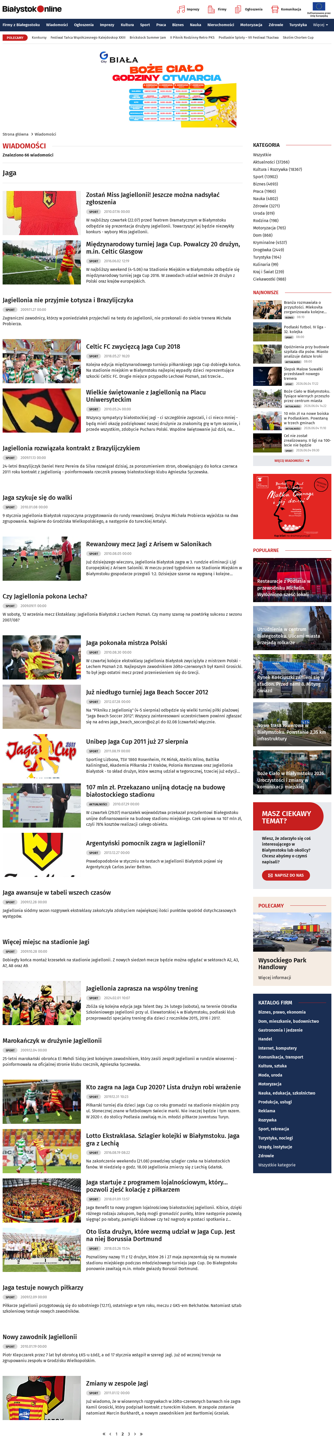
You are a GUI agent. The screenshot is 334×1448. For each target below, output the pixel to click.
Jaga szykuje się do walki (37, 497)
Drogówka (262, 249)
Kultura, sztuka (272, 1065)
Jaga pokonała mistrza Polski (126, 643)
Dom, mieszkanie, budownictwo (288, 1021)
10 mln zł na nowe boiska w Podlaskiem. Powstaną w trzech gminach (306, 418)
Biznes (178, 24)
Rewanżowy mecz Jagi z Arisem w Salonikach (149, 544)
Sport (145, 24)
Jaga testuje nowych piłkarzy (43, 1287)
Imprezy (188, 9)
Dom (257, 235)
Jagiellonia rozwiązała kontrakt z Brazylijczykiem (71, 448)
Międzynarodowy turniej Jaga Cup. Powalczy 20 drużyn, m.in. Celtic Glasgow (163, 248)
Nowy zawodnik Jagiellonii (40, 1337)
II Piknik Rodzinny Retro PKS (192, 37)
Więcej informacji (274, 977)
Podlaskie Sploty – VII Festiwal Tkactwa (249, 37)
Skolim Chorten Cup (298, 37)
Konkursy (39, 37)
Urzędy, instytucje (275, 1146)
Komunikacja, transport (280, 1057)
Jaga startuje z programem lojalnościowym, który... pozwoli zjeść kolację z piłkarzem (157, 1186)
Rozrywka (267, 1120)
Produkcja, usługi (275, 1102)
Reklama (266, 1110)
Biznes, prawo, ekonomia (282, 1012)
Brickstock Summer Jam (148, 37)
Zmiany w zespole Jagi (117, 1383)
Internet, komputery (277, 1048)
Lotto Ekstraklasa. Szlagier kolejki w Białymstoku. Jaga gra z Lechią (163, 1139)
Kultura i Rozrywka (270, 169)
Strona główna (15, 134)
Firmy (217, 9)
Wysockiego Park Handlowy (282, 964)
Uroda (259, 213)
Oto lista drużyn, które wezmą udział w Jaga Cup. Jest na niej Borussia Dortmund (160, 1235)
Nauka (195, 24)
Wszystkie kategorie (277, 1164)
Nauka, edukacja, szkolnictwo (286, 1093)
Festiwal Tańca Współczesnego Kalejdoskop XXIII (88, 37)
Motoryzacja (251, 24)
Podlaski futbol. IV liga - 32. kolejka (305, 329)
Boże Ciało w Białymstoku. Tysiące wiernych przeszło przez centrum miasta (307, 396)
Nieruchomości (220, 24)
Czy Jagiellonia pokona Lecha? (45, 596)
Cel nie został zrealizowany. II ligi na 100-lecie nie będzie (307, 440)
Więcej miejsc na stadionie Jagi (46, 942)
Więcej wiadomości (289, 461)
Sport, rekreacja (273, 1128)
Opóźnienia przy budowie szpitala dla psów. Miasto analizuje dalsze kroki (306, 352)
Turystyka (298, 24)
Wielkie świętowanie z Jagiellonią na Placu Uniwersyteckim (146, 396)
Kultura (127, 24)
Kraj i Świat (263, 271)
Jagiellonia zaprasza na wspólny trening (142, 988)
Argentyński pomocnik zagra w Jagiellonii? (145, 843)
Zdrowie (276, 24)
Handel (265, 1039)
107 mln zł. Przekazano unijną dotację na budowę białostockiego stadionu (155, 791)
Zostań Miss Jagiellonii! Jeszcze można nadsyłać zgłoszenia (152, 198)
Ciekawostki (264, 279)
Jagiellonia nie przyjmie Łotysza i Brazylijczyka (68, 300)
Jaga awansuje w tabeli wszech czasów (57, 892)
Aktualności (98, 804)
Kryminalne (264, 242)
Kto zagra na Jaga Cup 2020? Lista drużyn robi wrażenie (163, 1087)
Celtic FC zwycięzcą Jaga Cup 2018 (133, 346)
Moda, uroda (270, 1075)
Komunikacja (286, 9)
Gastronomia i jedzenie (280, 1030)
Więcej (320, 24)
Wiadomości (57, 24)
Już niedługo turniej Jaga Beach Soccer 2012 (147, 692)
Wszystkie (262, 155)
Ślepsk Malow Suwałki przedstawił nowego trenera (303, 374)
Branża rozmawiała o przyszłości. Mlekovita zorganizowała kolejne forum (304, 307)
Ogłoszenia (249, 9)
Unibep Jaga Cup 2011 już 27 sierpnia (137, 741)
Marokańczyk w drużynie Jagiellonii (52, 1040)
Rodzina (261, 220)
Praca (161, 24)
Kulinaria (261, 264)
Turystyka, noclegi (275, 1138)
